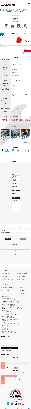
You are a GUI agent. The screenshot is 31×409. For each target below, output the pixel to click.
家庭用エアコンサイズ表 (21, 279)
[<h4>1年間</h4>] (15, 248)
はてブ (23, 151)
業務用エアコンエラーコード (7, 276)
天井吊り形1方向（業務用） (16, 64)
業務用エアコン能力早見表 (6, 275)
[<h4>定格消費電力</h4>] (15, 231)
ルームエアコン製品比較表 (21, 281)
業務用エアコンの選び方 (6, 273)
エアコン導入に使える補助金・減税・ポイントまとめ (11, 307)
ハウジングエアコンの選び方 (22, 273)
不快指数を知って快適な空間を (7, 313)
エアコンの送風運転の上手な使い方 (8, 311)
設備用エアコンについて (6, 281)
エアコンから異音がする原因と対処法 (8, 317)
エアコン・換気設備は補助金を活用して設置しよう (11, 305)
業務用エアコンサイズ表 (6, 278)
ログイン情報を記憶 (4, 346)
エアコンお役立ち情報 (5, 296)
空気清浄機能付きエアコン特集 (7, 320)
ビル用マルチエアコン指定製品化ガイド (9, 332)
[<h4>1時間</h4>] (15, 261)
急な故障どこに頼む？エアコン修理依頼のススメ (10, 319)
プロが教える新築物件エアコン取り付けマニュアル (11, 329)
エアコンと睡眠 (4, 310)
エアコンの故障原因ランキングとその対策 (9, 314)
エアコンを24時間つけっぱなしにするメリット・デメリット (12, 304)
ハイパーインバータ (17, 75)
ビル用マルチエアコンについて (7, 279)
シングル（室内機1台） (16, 67)
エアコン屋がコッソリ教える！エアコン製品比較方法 (11, 302)
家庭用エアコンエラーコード (22, 278)
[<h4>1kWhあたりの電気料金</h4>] (15, 234)
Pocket (18, 151)
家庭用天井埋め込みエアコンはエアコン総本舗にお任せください (13, 308)
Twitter (3, 151)
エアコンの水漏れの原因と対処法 (7, 326)
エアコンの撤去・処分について (22, 293)
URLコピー (28, 151)
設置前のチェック (12, 287)
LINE (13, 151)
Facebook (7, 151)
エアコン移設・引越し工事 (21, 290)
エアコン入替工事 (20, 287)
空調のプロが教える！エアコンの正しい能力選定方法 (11, 301)
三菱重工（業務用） (15, 72)
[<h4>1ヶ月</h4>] (15, 252)
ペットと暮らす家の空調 (6, 328)
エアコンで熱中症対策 (6, 325)
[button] (27, 18)
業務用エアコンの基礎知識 (6, 272)
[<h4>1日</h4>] (15, 257)
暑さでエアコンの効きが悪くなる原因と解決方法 (10, 323)
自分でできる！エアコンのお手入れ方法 (9, 299)
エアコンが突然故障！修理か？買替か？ (9, 316)
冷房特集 (3, 322)
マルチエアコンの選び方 (21, 275)
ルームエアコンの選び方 (21, 276)
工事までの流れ (5, 287)
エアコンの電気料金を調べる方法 (7, 331)
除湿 (12, 75)
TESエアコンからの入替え (6, 290)
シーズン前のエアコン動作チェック (8, 298)
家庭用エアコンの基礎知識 (21, 272)
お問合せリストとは (27, 49)
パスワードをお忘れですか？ (6, 350)
